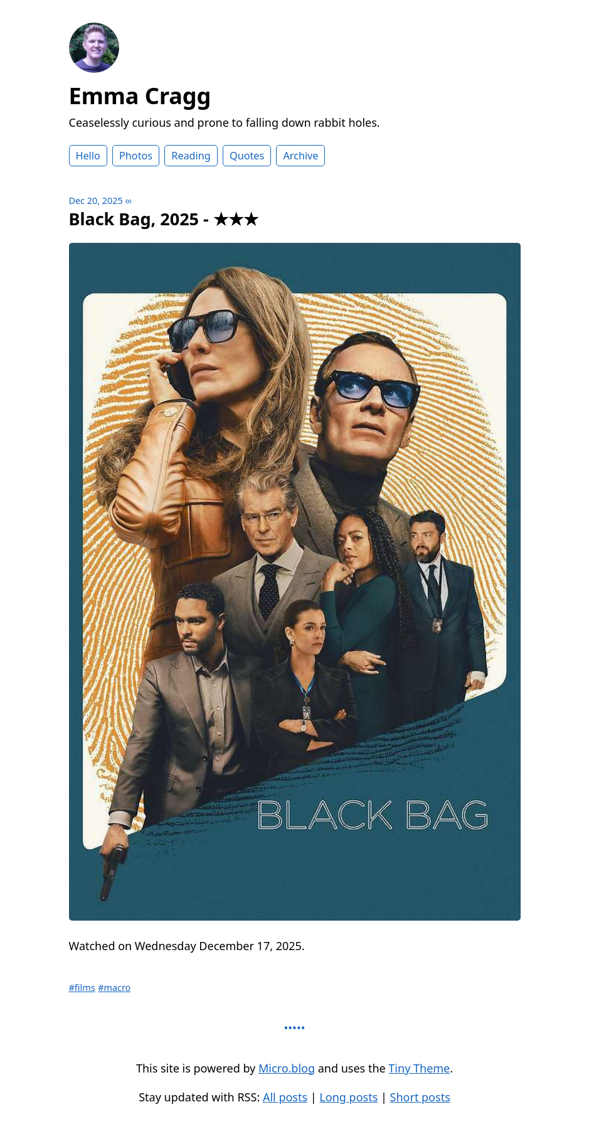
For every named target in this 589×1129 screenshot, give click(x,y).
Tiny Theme (419, 1068)
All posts (285, 1097)
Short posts (420, 1097)
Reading (190, 156)
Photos (135, 156)
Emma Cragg (140, 95)
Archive (300, 156)
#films (82, 987)
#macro (114, 987)
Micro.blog (286, 1068)
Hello (88, 156)
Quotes (247, 156)
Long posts (348, 1097)
